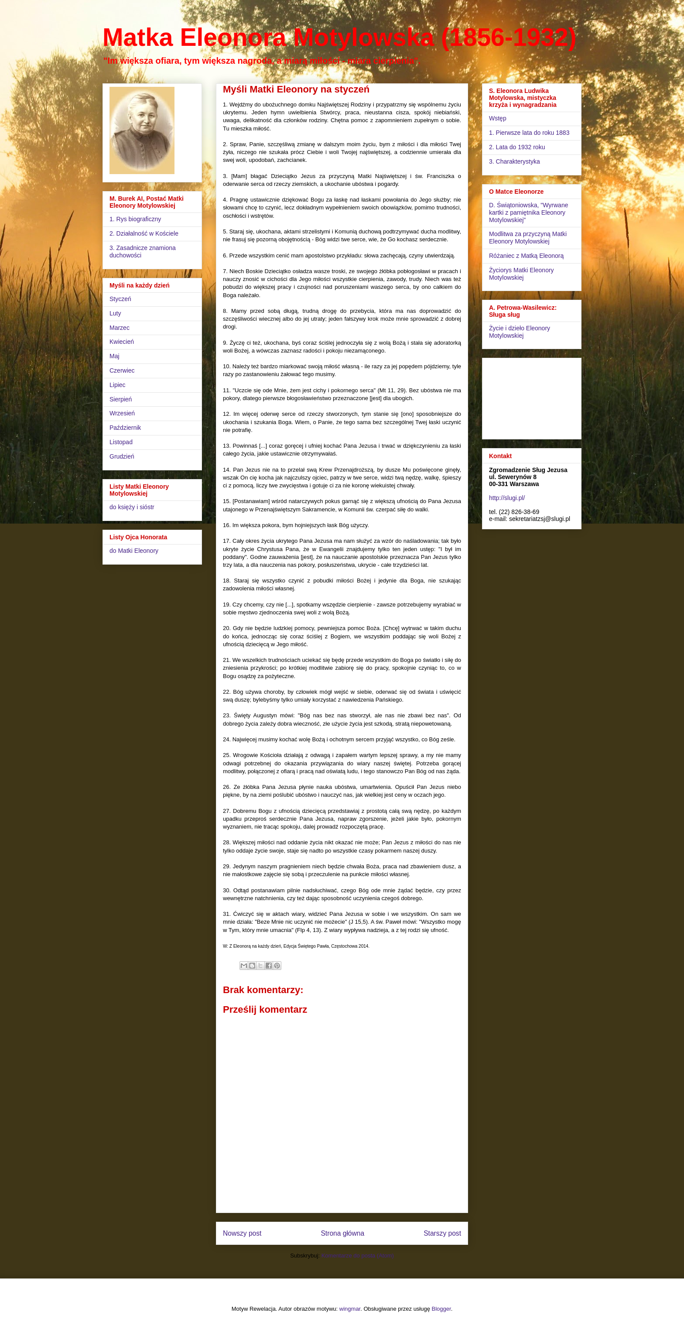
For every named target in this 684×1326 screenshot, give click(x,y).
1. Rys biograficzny (135, 219)
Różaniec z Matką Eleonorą (526, 255)
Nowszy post (242, 1233)
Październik (125, 427)
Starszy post (442, 1233)
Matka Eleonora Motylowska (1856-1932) (340, 37)
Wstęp (497, 118)
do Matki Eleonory (133, 550)
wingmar (349, 1308)
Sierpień (120, 399)
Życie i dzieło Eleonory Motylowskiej (519, 332)
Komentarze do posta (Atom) (357, 1255)
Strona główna (342, 1233)
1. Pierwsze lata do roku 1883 (529, 132)
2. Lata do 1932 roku (517, 147)
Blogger (441, 1308)
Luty (115, 313)
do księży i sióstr (131, 507)
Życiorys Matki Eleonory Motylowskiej (521, 274)
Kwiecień (121, 341)
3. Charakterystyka (514, 161)
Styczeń (120, 298)
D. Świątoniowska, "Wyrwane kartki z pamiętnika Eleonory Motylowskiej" (528, 212)
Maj (114, 356)
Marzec (119, 327)
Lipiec (117, 384)
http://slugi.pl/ (507, 497)
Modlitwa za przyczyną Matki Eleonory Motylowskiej (528, 237)
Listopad (121, 442)
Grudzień (121, 456)
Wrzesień (122, 413)
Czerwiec (122, 370)
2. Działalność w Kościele (143, 233)
